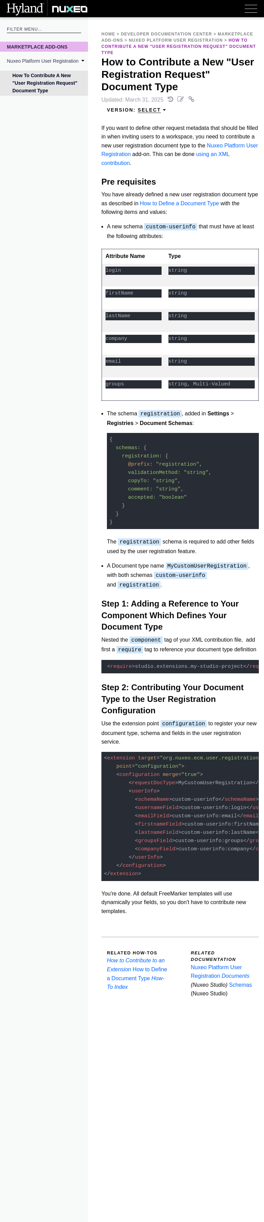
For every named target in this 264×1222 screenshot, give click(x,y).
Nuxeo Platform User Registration (43, 61)
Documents (236, 976)
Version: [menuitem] (136, 110)
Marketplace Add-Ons (37, 47)
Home (108, 34)
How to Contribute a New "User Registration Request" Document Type (44, 83)
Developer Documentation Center (166, 34)
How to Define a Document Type (179, 203)
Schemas (240, 985)
